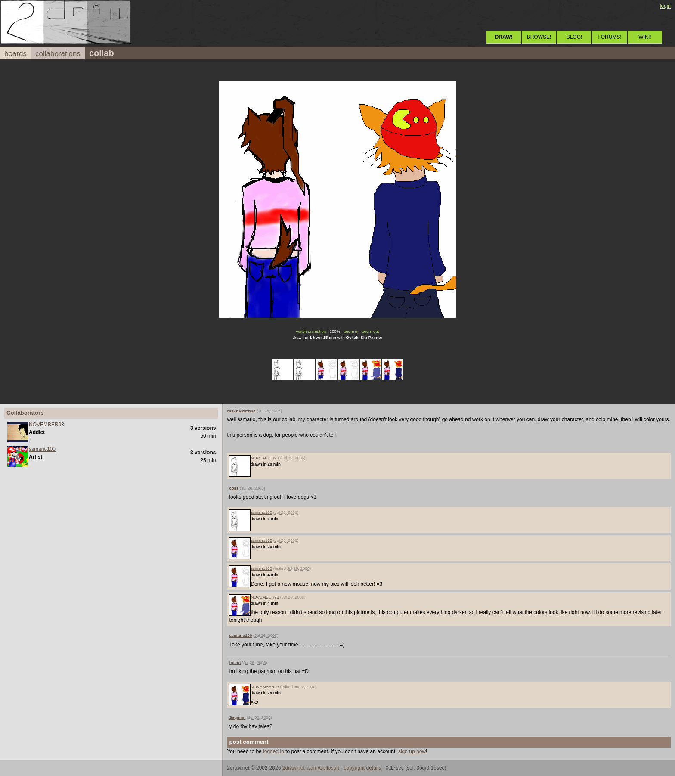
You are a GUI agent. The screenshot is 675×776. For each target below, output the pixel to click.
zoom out (370, 331)
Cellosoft (329, 768)
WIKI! (644, 37)
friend (235, 662)
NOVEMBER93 (46, 425)
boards (15, 54)
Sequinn (237, 717)
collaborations (58, 54)
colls (233, 488)
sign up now (412, 751)
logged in (273, 751)
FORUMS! (609, 37)
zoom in (351, 331)
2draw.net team (300, 768)
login (665, 6)
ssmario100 (42, 449)
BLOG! (574, 37)
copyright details (362, 768)
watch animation (311, 331)
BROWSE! (539, 37)
